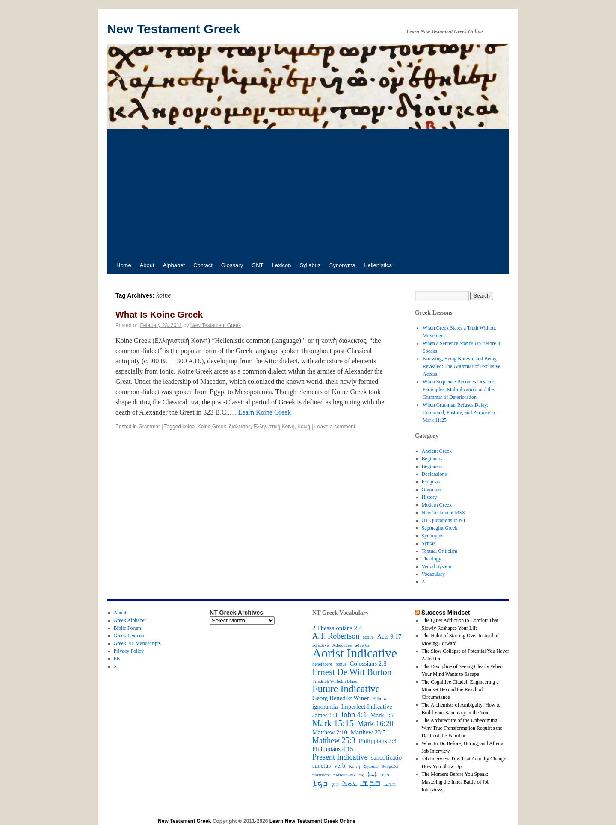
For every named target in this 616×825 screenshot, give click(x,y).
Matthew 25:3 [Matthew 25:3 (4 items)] (333, 740)
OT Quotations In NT (444, 520)
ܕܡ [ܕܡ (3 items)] (335, 784)
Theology (431, 559)
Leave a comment (334, 427)
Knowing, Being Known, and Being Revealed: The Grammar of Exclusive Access (461, 366)
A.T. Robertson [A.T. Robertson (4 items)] (335, 636)
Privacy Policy (129, 651)
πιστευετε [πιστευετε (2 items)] (321, 774)
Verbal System (437, 566)
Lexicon (281, 265)
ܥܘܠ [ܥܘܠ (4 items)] (350, 783)
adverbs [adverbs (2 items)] (362, 645)
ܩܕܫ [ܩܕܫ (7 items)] (370, 783)
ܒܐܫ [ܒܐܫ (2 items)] (385, 774)
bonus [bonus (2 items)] (340, 664)
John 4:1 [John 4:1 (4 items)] (354, 715)
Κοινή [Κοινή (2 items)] (354, 766)
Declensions (434, 474)
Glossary (232, 265)
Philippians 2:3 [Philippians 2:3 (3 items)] (378, 740)
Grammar (149, 427)
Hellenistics (378, 265)
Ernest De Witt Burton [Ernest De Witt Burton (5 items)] (351, 672)
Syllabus (309, 265)
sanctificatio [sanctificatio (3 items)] (386, 757)
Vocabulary (433, 574)
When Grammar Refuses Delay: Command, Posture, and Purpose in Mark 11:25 (459, 412)
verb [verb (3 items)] (339, 765)
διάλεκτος (240, 427)
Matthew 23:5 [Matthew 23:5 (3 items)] (368, 732)
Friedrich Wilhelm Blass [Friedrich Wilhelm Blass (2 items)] (334, 681)
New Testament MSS (443, 513)
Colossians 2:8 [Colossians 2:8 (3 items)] (368, 663)
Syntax (429, 543)
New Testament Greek (173, 29)
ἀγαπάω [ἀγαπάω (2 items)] (371, 766)
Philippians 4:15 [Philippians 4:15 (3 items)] (332, 748)
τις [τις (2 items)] (361, 774)
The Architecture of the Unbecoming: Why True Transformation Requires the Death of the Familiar (462, 728)
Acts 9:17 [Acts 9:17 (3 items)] (389, 636)
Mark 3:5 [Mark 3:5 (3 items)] (382, 715)
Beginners (432, 459)
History (429, 497)
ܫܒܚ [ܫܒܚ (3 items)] (390, 784)
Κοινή (303, 427)
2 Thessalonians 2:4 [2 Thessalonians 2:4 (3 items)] (337, 628)
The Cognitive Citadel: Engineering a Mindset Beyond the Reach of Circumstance (460, 689)
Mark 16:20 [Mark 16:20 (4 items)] (375, 724)
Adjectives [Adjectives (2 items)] (342, 645)
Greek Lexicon (129, 636)
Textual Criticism (439, 551)
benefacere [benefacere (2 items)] (322, 664)
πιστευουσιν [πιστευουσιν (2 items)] (344, 774)
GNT (257, 265)
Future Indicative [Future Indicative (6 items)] (346, 689)
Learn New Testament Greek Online (312, 821)
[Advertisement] (308, 193)
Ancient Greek (437, 451)
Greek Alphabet (130, 620)
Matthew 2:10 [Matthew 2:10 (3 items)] (329, 732)
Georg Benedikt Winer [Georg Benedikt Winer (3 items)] (340, 698)
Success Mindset (445, 612)
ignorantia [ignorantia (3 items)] (325, 706)
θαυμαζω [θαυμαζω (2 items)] (390, 766)
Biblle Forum (127, 628)
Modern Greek (437, 505)
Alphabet (174, 265)
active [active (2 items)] (368, 637)
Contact (203, 265)
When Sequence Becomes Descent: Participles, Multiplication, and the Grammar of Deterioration (459, 389)
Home (123, 265)
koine (188, 427)
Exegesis (431, 482)
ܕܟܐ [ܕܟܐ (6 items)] (320, 783)
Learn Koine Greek (264, 412)
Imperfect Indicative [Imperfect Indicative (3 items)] (366, 706)
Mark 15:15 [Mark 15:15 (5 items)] (333, 723)
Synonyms (342, 265)
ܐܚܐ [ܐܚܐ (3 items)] (372, 774)
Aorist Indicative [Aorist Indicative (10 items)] (354, 653)
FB (117, 659)
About (147, 265)
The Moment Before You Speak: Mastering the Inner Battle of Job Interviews (456, 782)
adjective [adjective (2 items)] (320, 645)
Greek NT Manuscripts (137, 643)
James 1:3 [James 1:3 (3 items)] (324, 715)
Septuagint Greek (440, 528)
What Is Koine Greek (159, 314)
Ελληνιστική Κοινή (273, 427)
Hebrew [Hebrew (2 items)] (379, 698)
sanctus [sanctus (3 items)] (321, 765)
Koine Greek (212, 427)
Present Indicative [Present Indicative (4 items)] (339, 757)
